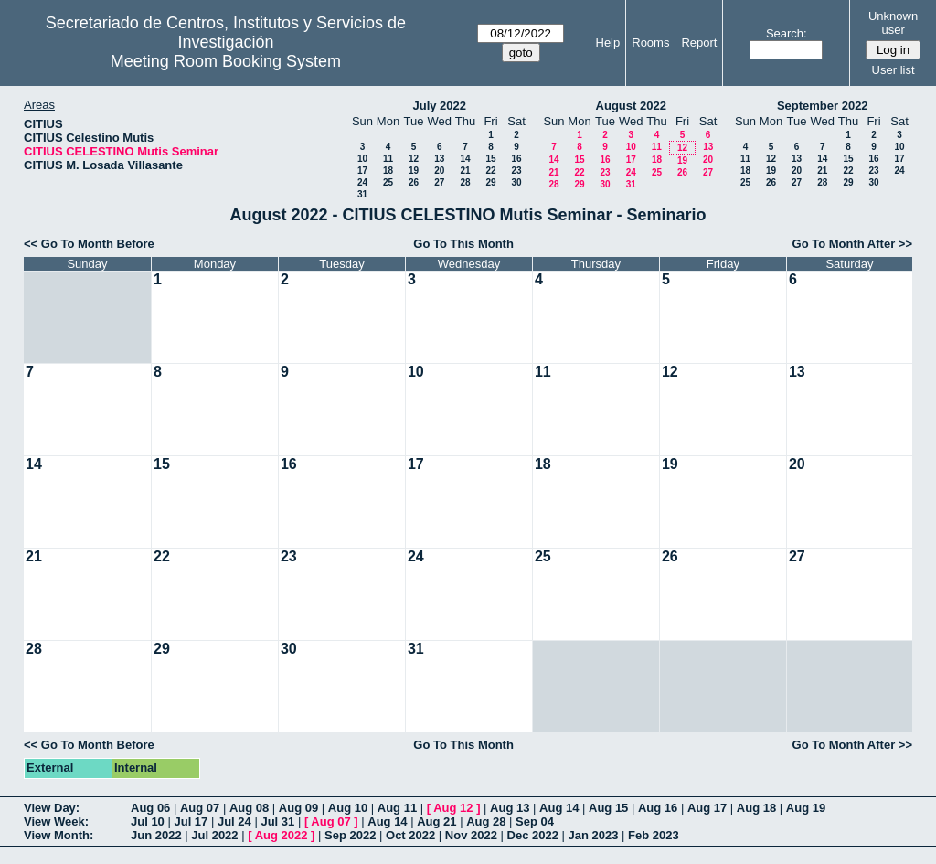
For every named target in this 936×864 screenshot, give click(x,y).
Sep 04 (535, 821)
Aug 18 (756, 808)
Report (699, 42)
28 (465, 182)
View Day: (52, 808)
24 (362, 182)
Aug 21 (436, 821)
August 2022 (631, 105)
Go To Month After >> (852, 244)
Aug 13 (509, 808)
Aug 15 (608, 808)
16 (516, 159)
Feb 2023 (653, 835)
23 (516, 170)
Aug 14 (559, 808)
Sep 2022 (350, 835)
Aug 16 (657, 808)
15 (490, 159)
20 (439, 170)
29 (490, 182)
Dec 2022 (532, 835)
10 (362, 159)
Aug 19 (805, 808)
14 (465, 159)
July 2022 (439, 105)
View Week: (56, 821)
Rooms (650, 42)
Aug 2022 (281, 835)
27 (439, 182)
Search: (786, 33)
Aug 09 (298, 808)
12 (414, 159)
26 (414, 182)
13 (439, 159)
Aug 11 (397, 808)
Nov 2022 (471, 835)
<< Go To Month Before (89, 244)
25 (388, 182)
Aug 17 (707, 808)
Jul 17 (190, 821)
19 (414, 170)
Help (608, 42)
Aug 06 (150, 808)
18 (388, 170)
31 (362, 194)
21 (465, 170)
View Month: (58, 835)
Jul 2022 (214, 835)
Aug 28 (485, 821)
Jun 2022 (156, 835)
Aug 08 (249, 808)
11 (388, 159)
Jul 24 (234, 821)
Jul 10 (148, 821)
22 (490, 170)
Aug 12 (453, 808)
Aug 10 (347, 808)
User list (893, 70)
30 (516, 182)
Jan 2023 (594, 835)
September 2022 (822, 105)
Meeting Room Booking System (226, 61)
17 (362, 170)
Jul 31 (277, 821)
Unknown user (893, 23)
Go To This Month (463, 244)
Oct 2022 (410, 835)
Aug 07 (199, 808)
